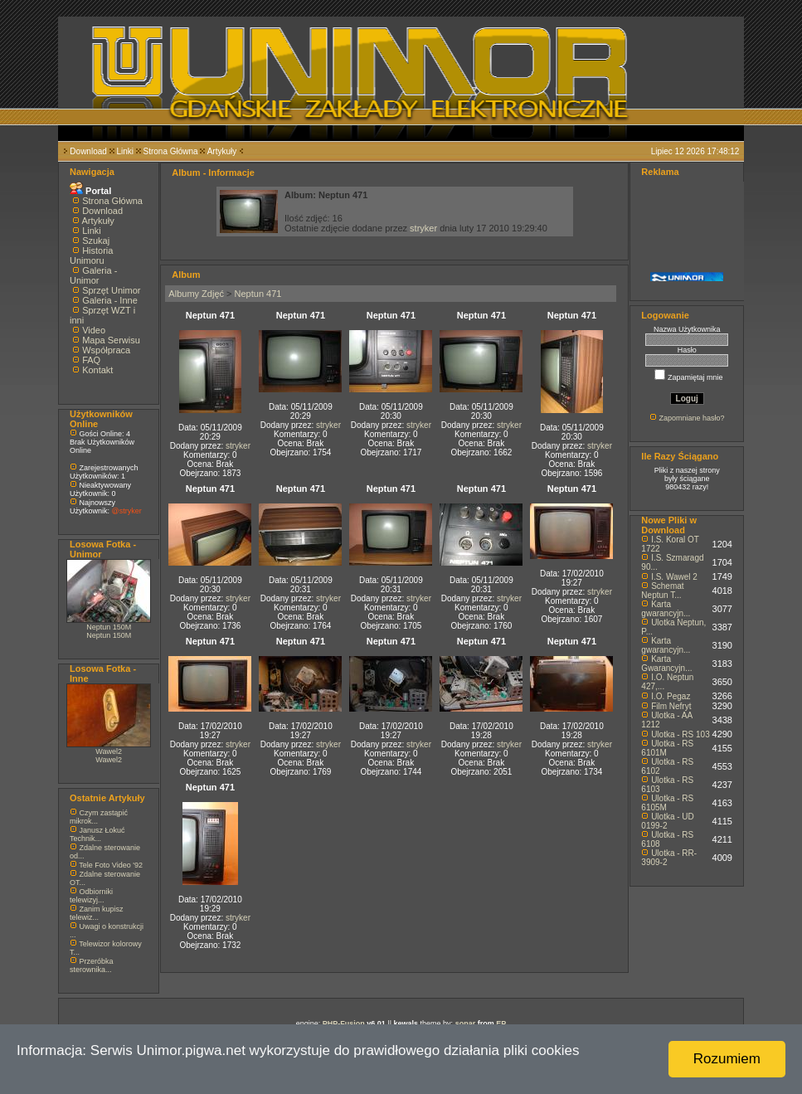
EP (501, 1023)
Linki (125, 151)
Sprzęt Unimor (111, 290)
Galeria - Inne (110, 300)
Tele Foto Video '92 (111, 865)
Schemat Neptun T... (662, 590)
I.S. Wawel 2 (674, 576)
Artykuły (222, 151)
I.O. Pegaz (670, 696)
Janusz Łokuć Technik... (97, 834)
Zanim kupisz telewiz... (97, 913)
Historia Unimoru (91, 255)
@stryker (127, 511)
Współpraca (106, 350)
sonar (465, 1023)
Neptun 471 (258, 294)
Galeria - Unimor (93, 275)
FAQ (91, 360)
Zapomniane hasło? (691, 418)
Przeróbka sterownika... (92, 965)
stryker (423, 228)
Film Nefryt (671, 706)
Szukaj (95, 241)
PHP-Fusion (344, 1023)
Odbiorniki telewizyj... (91, 895)
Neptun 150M (108, 627)
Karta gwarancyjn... (665, 609)
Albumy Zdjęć (196, 294)
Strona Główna (170, 151)
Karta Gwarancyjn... (666, 663)
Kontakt (97, 370)
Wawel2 (108, 751)
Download (88, 151)
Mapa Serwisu (111, 340)
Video (93, 330)
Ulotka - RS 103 (680, 734)
